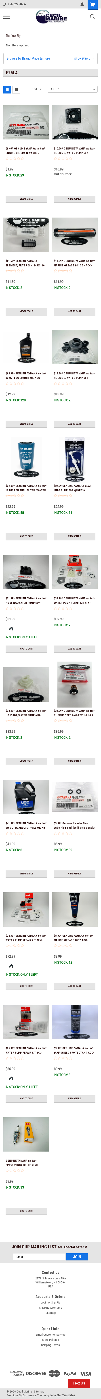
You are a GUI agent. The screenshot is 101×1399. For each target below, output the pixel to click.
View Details (26, 199)
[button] (50, 58)
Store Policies (50, 1339)
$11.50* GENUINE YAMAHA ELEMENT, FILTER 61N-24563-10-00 (26, 265)
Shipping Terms (50, 1345)
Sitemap (51, 1312)
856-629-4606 (14, 4)
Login (44, 1302)
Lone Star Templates (62, 1395)
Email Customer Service (50, 1334)
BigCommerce (27, 1395)
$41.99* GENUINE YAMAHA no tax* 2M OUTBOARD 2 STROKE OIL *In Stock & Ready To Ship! (26, 828)
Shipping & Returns (50, 1307)
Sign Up (55, 1302)
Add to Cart (74, 311)
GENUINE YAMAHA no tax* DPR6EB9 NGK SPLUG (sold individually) (22, 1165)
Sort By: (37, 89)
